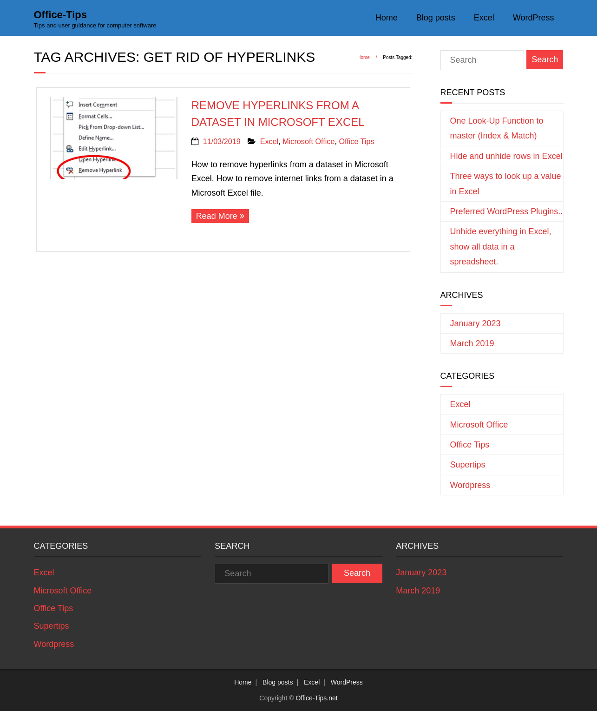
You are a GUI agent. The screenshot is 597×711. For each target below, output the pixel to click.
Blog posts (435, 17)
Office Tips (356, 141)
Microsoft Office (308, 141)
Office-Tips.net (316, 698)
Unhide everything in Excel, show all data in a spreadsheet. (500, 246)
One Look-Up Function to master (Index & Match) (497, 128)
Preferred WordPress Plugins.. (506, 211)
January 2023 (475, 323)
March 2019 (472, 343)
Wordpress (470, 485)
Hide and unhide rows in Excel (506, 156)
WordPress (533, 17)
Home (386, 17)
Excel (484, 17)
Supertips (467, 464)
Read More (216, 216)
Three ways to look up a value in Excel (505, 183)
